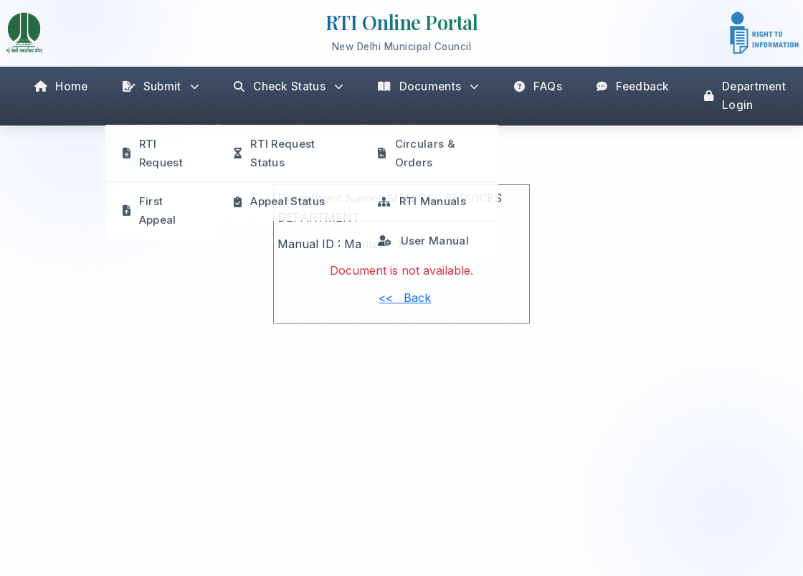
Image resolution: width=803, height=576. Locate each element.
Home (61, 86)
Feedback (633, 86)
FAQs (538, 86)
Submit (161, 86)
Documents (428, 86)
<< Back (405, 298)
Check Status (288, 86)
